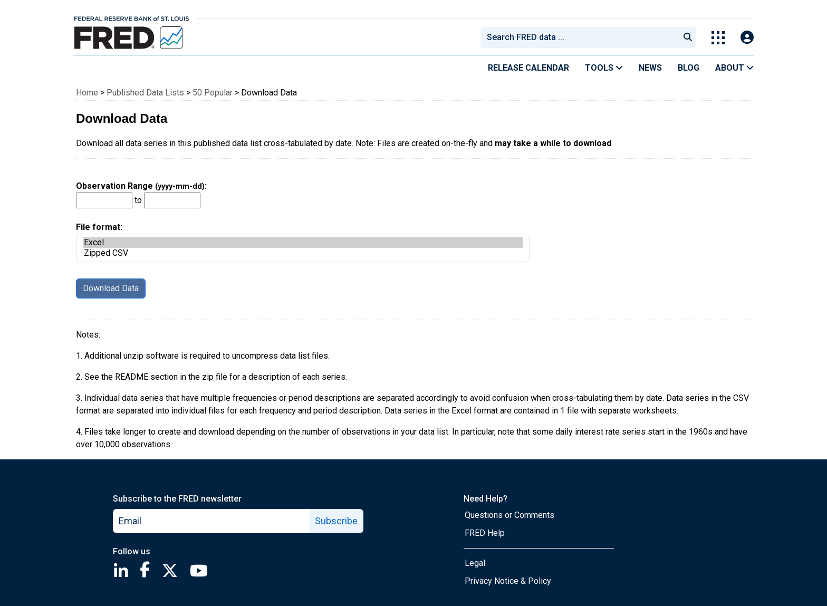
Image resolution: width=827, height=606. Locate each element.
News (650, 68)
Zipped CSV (303, 253)
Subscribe (336, 520)
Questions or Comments (509, 515)
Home (87, 93)
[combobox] (579, 37)
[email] (211, 521)
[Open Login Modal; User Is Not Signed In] (747, 37)
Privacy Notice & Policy (508, 581)
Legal (475, 563)
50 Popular (213, 93)
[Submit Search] (688, 37)
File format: (303, 242)
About (734, 68)
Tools (604, 68)
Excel (303, 242)
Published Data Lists (145, 93)
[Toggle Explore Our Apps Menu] (718, 37)
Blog (688, 68)
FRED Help (485, 533)
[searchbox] (581, 37)
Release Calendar (528, 68)
